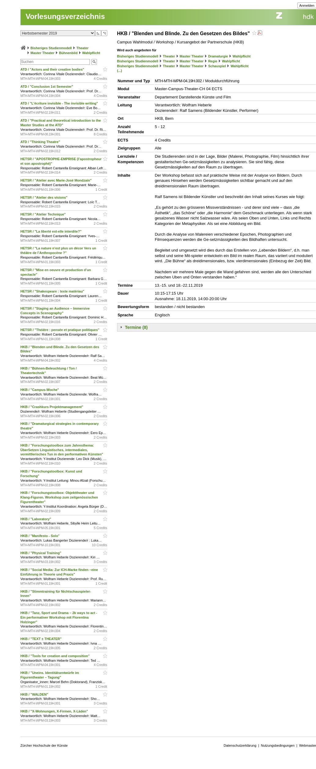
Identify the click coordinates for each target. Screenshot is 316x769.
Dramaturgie (218, 56)
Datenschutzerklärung (240, 745)
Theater (82, 48)
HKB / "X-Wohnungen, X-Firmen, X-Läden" (54, 711)
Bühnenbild (68, 53)
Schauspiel (217, 66)
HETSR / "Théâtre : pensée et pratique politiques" (60, 330)
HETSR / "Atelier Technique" (43, 214)
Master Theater (42, 53)
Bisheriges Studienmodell (51, 48)
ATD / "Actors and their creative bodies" (52, 69)
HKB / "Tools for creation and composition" (55, 656)
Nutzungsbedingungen (278, 745)
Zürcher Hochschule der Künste (44, 745)
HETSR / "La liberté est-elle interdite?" (51, 231)
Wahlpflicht (91, 53)
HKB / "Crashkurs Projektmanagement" (52, 407)
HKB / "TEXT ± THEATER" (41, 639)
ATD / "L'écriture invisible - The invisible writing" (59, 103)
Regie (212, 61)
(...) (119, 70)
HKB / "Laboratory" (36, 519)
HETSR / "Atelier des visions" (44, 197)
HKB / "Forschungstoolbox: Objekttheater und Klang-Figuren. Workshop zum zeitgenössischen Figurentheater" (59, 497)
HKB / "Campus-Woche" (40, 390)
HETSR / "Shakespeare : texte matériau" (52, 291)
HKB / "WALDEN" (34, 694)
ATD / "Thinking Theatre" (40, 142)
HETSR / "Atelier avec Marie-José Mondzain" (56, 180)
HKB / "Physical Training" (41, 553)
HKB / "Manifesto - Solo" (40, 536)
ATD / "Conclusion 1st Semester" (47, 86)
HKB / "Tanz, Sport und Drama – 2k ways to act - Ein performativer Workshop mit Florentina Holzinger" (58, 617)
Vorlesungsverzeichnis (65, 16)
